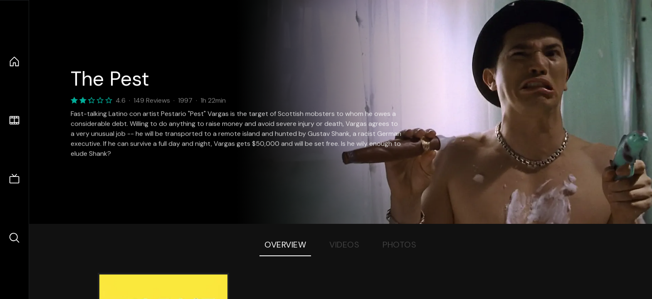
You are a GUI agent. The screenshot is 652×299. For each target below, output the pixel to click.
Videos (344, 244)
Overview (285, 244)
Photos (399, 244)
